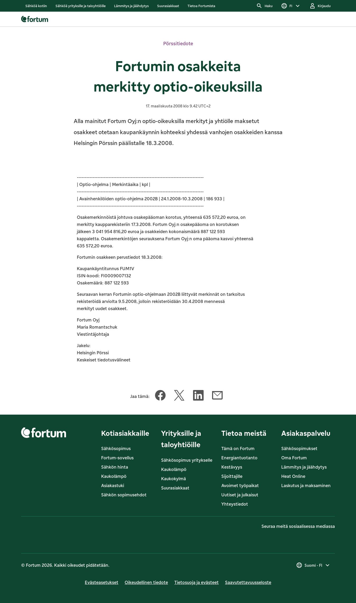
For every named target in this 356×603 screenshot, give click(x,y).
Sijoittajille (231, 476)
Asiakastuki (112, 485)
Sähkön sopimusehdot (124, 495)
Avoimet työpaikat (240, 485)
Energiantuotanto (239, 458)
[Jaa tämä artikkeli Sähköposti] (217, 396)
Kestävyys (231, 467)
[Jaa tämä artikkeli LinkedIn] (198, 396)
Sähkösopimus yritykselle (186, 460)
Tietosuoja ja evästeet (196, 582)
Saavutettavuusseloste (248, 582)
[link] (36, 6)
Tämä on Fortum (238, 448)
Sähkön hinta (114, 467)
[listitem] (36, 6)
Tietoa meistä (243, 433)
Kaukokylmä (173, 479)
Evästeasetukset (101, 582)
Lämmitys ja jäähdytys (304, 467)
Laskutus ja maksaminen (306, 485)
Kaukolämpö (114, 476)
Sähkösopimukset (299, 448)
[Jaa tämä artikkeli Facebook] (160, 396)
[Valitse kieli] (291, 6)
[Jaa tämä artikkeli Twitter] (179, 396)
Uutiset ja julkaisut (239, 495)
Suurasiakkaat (175, 488)
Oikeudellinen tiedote (146, 582)
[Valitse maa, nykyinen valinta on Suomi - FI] (313, 565)
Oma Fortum (294, 458)
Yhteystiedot (234, 504)
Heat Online (293, 476)
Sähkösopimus (116, 448)
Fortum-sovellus (117, 458)
